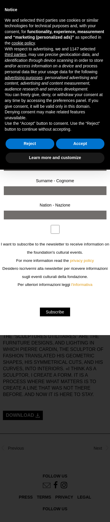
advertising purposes (24, 77)
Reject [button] (30, 143)
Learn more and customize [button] (55, 157)
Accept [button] (80, 143)
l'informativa (81, 284)
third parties (15, 54)
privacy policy (82, 260)
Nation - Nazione (55, 205)
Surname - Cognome (55, 180)
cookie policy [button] (23, 43)
